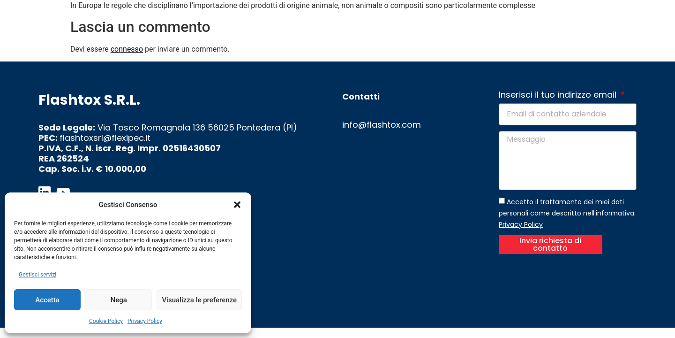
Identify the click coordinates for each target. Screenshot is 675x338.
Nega (119, 300)
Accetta (47, 300)
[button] (237, 204)
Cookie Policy (106, 321)
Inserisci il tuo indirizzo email (559, 95)
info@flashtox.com (381, 125)
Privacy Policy (145, 321)
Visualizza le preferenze (199, 300)
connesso (127, 49)
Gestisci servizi (37, 274)
